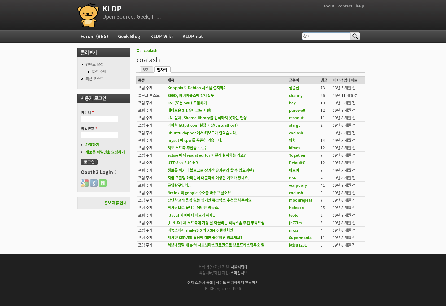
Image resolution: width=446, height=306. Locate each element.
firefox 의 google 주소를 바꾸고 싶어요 (199, 192)
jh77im (295, 222)
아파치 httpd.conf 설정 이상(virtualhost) (203, 125)
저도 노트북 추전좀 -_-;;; (187, 148)
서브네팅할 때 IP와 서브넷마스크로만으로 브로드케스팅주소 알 (216, 245)
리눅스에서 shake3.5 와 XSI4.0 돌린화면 (200, 230)
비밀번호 (89, 128)
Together (297, 155)
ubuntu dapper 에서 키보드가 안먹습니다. (202, 133)
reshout (296, 117)
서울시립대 (239, 267)
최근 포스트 (94, 78)
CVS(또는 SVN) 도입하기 (187, 103)
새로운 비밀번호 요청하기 (105, 152)
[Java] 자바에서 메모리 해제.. (191, 215)
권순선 (294, 87)
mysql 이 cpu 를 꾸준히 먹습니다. (195, 140)
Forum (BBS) (94, 36)
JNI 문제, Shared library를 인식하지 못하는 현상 (207, 117)
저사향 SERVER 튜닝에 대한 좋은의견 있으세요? (205, 237)
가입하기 (92, 144)
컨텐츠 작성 (94, 64)
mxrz (293, 230)
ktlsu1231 (298, 245)
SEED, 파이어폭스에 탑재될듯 (191, 95)
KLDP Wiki (161, 36)
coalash (150, 50)
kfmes (294, 148)
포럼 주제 (99, 71)
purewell (297, 110)
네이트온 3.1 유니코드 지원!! (190, 110)
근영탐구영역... (180, 185)
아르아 (294, 170)
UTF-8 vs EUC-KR (183, 162)
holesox (296, 207)
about (328, 6)
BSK (292, 178)
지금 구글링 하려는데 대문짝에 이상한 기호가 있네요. (208, 178)
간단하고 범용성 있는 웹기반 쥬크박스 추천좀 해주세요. (210, 200)
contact (345, 6)
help (360, 6)
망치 (292, 140)
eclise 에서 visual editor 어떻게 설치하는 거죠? (207, 155)
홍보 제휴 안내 (115, 203)
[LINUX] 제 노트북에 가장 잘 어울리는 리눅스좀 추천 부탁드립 (216, 222)
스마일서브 (238, 273)
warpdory (298, 185)
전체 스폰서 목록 (200, 282)
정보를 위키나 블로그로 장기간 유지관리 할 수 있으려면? (211, 170)
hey (292, 103)
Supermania (300, 237)
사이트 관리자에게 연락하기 (237, 282)
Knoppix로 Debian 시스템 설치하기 (197, 87)
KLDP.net (192, 36)
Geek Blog (129, 36)
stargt (294, 125)
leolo (294, 215)
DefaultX (297, 162)
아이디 (87, 112)
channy (296, 95)
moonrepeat (300, 200)
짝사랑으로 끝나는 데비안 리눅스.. (194, 207)
